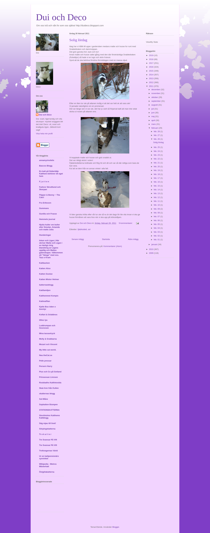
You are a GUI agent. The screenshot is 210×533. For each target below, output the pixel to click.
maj (153, 116)
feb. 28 (157, 131)
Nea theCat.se (45, 355)
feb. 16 (157, 182)
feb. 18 (157, 174)
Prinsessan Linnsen (48, 377)
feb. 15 (157, 186)
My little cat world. (47, 350)
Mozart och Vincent (48, 344)
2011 (151, 86)
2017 (151, 63)
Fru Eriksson (45, 203)
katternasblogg (46, 285)
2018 (151, 59)
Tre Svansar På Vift (48, 440)
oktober (155, 97)
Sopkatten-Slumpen (48, 404)
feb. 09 (157, 209)
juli (152, 109)
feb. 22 (157, 159)
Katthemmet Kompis (48, 296)
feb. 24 (157, 151)
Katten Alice (45, 268)
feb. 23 (157, 155)
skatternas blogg (47, 393)
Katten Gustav (45, 274)
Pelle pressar (45, 361)
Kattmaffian (44, 301)
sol (89, 229)
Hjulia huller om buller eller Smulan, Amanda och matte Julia (49, 227)
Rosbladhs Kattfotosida (50, 382)
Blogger (115, 527)
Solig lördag (78, 40)
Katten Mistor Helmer (49, 279)
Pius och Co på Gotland (50, 372)
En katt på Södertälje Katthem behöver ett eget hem (51, 173)
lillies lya (43, 320)
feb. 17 (157, 178)
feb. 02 (157, 236)
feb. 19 (157, 170)
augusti (154, 105)
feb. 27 (157, 135)
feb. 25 (157, 147)
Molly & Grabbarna (48, 339)
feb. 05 (157, 224)
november (156, 93)
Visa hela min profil (44, 133)
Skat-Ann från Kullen (49, 388)
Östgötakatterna (46, 472)
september (156, 101)
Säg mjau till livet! (47, 423)
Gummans (44, 208)
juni (153, 112)
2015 (151, 71)
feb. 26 (157, 139)
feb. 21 (157, 163)
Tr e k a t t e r (45, 434)
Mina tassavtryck (47, 333)
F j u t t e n (44, 181)
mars (153, 124)
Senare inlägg (78, 239)
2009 (151, 253)
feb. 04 (157, 228)
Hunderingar (45, 235)
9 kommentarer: (126, 223)
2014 (151, 74)
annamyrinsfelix (46, 160)
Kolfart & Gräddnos (48, 314)
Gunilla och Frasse (48, 214)
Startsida (106, 239)
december (156, 89)
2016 (151, 67)
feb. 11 (157, 201)
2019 (151, 55)
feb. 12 (157, 197)
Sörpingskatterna (47, 429)
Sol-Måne (43, 399)
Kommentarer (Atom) (112, 246)
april (153, 120)
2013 (151, 78)
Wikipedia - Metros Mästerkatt (48, 465)
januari (154, 244)
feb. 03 (157, 232)
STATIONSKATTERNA (49, 410)
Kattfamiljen (44, 290)
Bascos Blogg (45, 166)
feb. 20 (157, 166)
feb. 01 (157, 239)
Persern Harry (45, 366)
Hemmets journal (47, 219)
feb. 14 (157, 189)
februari (155, 128)
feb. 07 (157, 216)
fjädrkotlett (82, 229)
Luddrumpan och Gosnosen (47, 326)
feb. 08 (157, 213)
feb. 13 (157, 193)
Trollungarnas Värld (48, 450)
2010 (151, 249)
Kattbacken (44, 263)
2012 (151, 82)
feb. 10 (157, 205)
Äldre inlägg (133, 239)
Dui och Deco (61, 17)
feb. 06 (157, 220)
